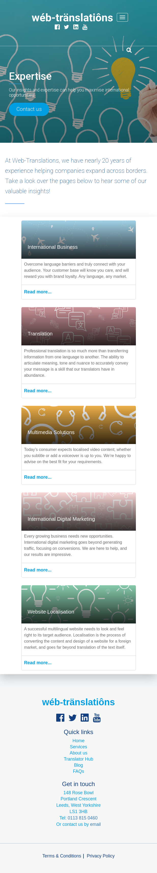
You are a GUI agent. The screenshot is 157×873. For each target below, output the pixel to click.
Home (78, 740)
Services (78, 746)
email (95, 824)
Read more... (38, 291)
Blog (78, 765)
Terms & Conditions (61, 855)
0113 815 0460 (82, 817)
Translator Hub (78, 759)
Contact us (29, 109)
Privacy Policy (101, 855)
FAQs (78, 771)
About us (78, 752)
